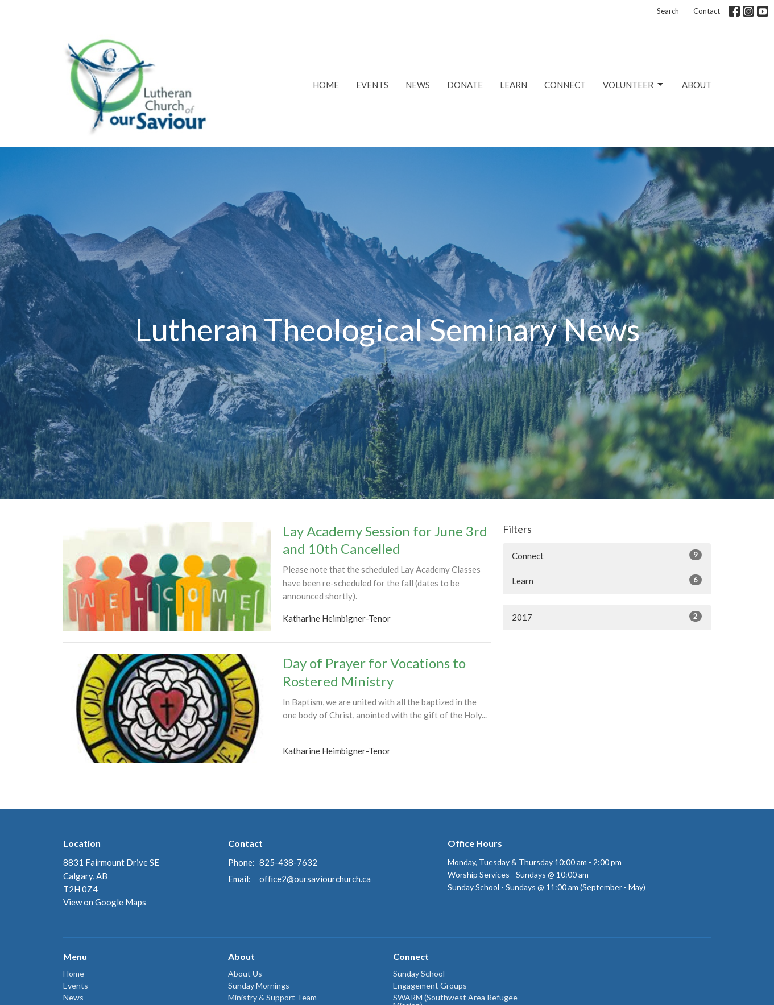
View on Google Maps (104, 902)
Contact (706, 10)
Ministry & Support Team (272, 997)
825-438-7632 (288, 862)
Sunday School (419, 973)
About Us (245, 973)
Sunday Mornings (258, 985)
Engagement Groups (430, 985)
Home (326, 85)
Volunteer (634, 84)
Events (372, 85)
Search (668, 10)
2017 (607, 616)
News (417, 85)
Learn (513, 85)
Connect (565, 85)
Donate (465, 85)
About (696, 85)
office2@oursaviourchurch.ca (315, 879)
